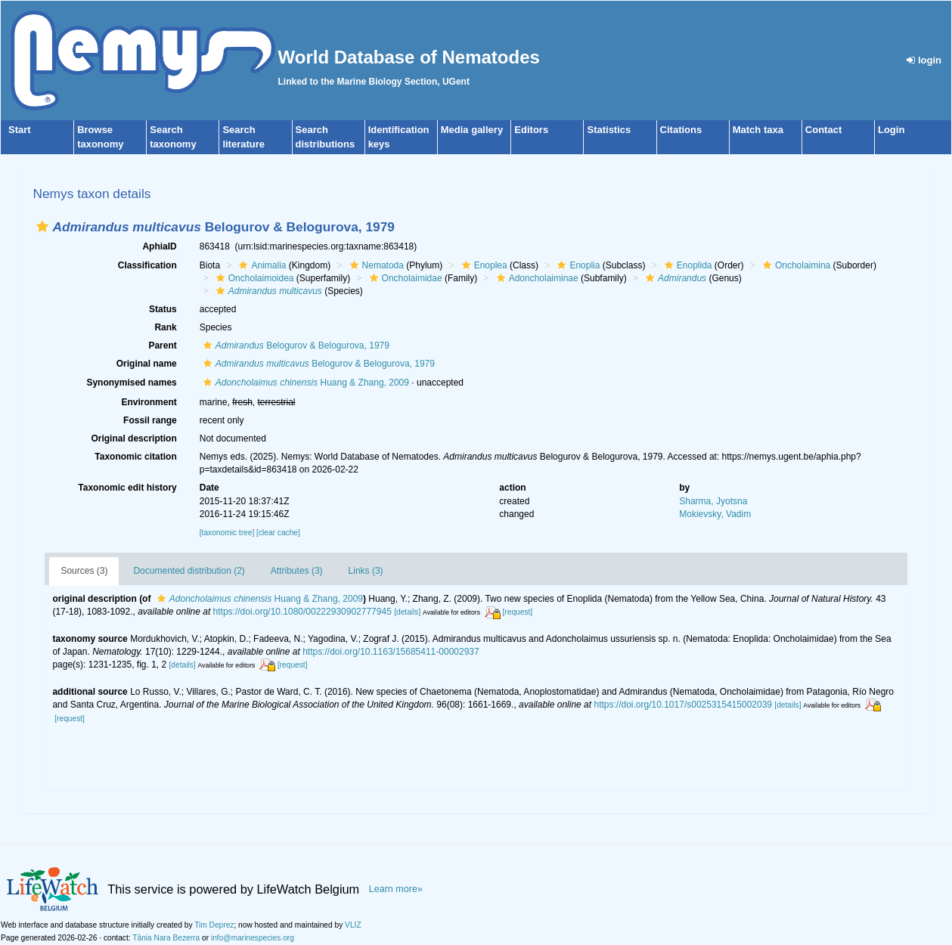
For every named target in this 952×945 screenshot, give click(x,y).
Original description (133, 438)
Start (19, 129)
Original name (146, 363)
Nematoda (375, 265)
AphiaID (159, 246)
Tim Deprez (214, 925)
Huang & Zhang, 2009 (304, 382)
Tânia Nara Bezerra (166, 938)
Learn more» (396, 889)
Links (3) (366, 570)
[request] (518, 612)
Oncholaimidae (404, 278)
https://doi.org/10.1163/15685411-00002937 (390, 651)
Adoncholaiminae (535, 278)
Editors (531, 129)
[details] (407, 612)
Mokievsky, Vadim (715, 514)
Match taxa (758, 129)
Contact (823, 129)
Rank (165, 327)
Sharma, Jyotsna (713, 501)
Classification (147, 265)
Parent (162, 345)
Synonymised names (131, 382)
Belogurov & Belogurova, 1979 (294, 345)
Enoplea (482, 265)
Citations (681, 129)
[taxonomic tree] (227, 532)
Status (163, 309)
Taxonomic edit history (127, 487)
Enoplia (577, 265)
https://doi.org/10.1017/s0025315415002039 (683, 704)
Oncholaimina (794, 265)
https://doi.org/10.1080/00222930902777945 (302, 611)
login (924, 60)
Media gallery (472, 129)
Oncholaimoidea (253, 278)
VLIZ (353, 925)
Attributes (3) (297, 570)
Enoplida (686, 265)
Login (891, 129)
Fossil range (150, 420)
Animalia (260, 265)
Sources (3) (83, 570)
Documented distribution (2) (188, 570)
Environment (148, 402)
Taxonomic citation (135, 456)
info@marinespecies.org (252, 938)
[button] (42, 226)
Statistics (609, 129)
